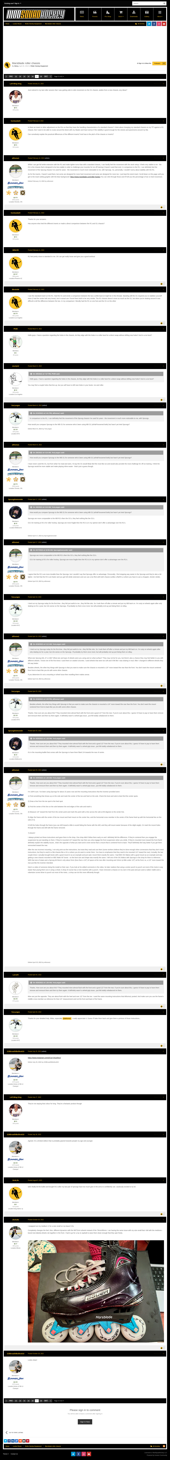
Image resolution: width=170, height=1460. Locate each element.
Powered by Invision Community (157, 1456)
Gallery (146, 16)
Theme (6, 1455)
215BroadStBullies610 (15, 1052)
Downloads (134, 16)
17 (37, 76)
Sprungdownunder (15, 499)
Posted (35, 84)
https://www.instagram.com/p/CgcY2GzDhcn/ (43, 1058)
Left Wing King (15, 84)
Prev (11, 76)
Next (46, 76)
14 (24, 76)
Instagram (159, 24)
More (159, 16)
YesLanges (15, 405)
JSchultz (15, 1220)
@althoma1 (66, 1019)
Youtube (164, 24)
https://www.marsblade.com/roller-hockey (85, 177)
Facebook (154, 24)
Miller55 (16, 250)
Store (120, 16)
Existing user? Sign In (12, 3)
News (82, 16)
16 (32, 76)
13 (20, 76)
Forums (94, 16)
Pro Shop (108, 16)
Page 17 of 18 (59, 76)
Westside (15, 289)
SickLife (15, 1181)
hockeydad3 (15, 121)
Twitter (149, 24)
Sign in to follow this (145, 63)
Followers (157, 63)
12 (16, 76)
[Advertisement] (47, 43)
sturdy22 (15, 366)
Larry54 (16, 975)
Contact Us (14, 1455)
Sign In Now (85, 1423)
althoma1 (15, 158)
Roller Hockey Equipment (39, 66)
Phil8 (15, 329)
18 (41, 76)
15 (164, 63)
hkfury (16, 66)
